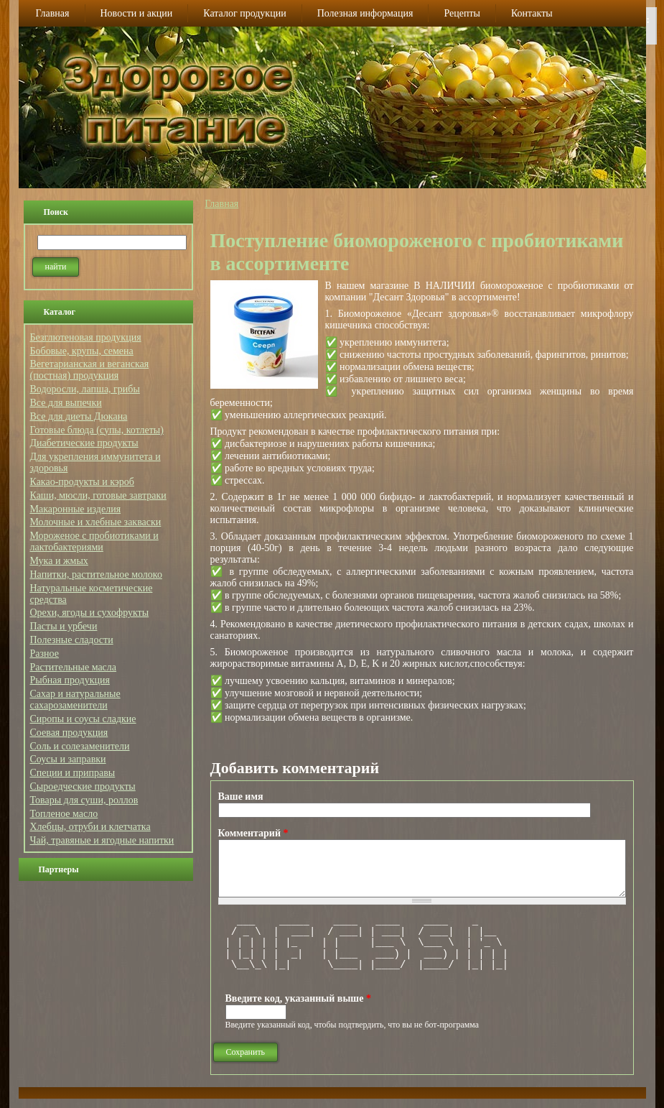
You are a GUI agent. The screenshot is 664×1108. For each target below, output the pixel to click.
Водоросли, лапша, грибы (85, 389)
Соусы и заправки (68, 759)
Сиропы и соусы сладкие (83, 719)
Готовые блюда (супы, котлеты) (97, 430)
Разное (44, 653)
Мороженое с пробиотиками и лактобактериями (94, 541)
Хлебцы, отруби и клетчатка (90, 826)
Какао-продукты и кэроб (82, 481)
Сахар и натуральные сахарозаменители (75, 699)
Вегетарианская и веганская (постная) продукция (89, 370)
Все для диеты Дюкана (79, 416)
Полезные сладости (71, 639)
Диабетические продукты (84, 443)
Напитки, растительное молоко (96, 574)
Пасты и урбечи (64, 626)
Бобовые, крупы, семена (82, 351)
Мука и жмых (59, 560)
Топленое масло (64, 813)
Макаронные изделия (75, 509)
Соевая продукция (69, 732)
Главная (221, 203)
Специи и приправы (73, 772)
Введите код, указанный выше (298, 998)
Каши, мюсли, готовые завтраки (98, 495)
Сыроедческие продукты (83, 786)
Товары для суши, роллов (84, 800)
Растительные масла (73, 667)
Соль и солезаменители (80, 746)
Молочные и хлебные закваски (96, 522)
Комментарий (253, 833)
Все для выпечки (66, 402)
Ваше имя (240, 796)
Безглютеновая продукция (85, 337)
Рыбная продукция (70, 680)
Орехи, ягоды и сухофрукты (89, 612)
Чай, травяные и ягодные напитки (102, 840)
